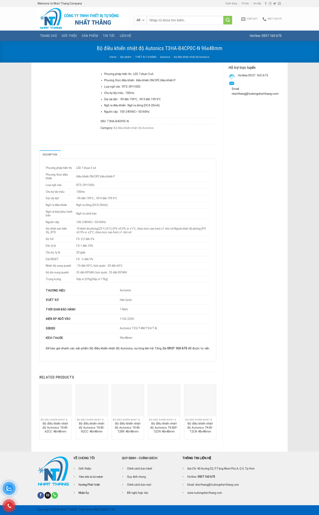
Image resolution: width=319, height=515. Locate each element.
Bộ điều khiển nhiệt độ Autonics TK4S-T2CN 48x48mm (200, 427)
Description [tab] (50, 154)
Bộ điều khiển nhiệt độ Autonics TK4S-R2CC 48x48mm (92, 427)
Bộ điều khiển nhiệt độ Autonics (191, 57)
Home (113, 57)
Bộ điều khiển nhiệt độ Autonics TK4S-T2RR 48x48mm (128, 427)
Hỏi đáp (257, 3)
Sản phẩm (90, 36)
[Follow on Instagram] (270, 3)
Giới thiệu (69, 36)
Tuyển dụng (231, 3)
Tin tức (109, 36)
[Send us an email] (279, 3)
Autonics (165, 57)
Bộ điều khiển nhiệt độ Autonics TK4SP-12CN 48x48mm (164, 427)
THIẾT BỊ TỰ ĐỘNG (145, 57)
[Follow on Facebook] (265, 3)
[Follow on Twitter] (274, 3)
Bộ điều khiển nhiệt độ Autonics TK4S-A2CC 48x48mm (56, 427)
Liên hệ (125, 36)
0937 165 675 (272, 36)
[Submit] (227, 20)
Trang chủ (48, 36)
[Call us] (54, 495)
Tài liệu (245, 3)
